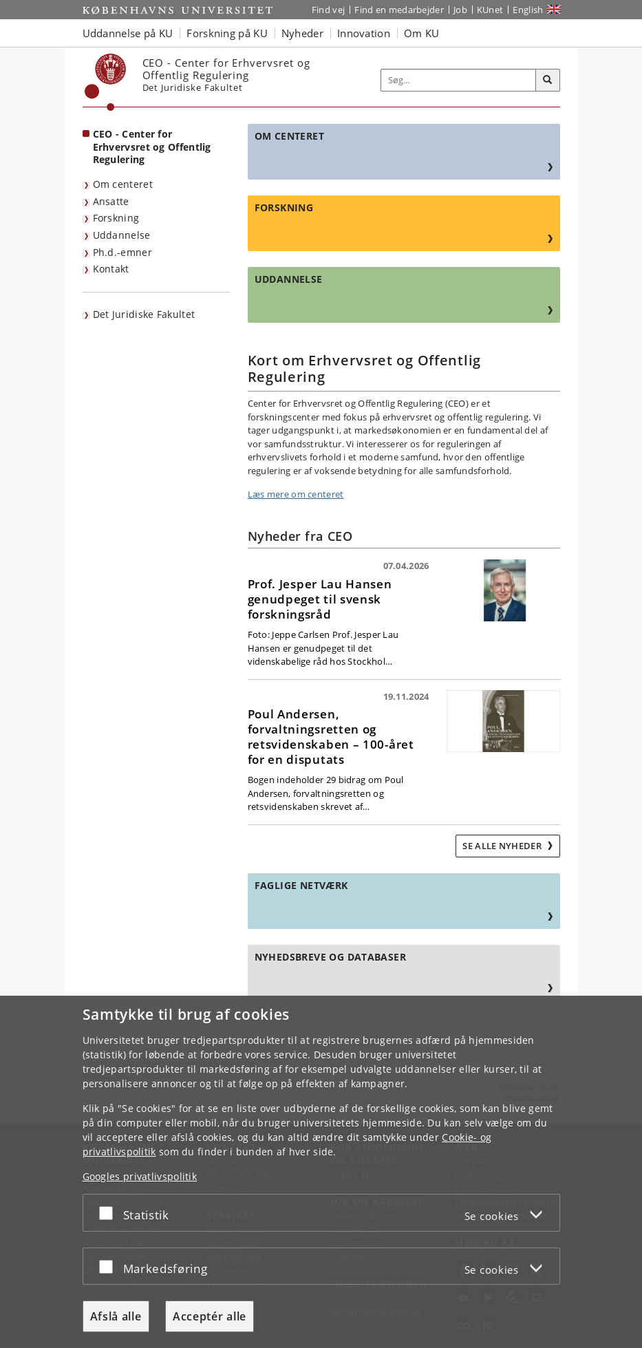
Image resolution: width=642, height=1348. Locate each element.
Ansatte (111, 201)
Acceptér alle (209, 1316)
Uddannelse (122, 235)
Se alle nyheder (503, 845)
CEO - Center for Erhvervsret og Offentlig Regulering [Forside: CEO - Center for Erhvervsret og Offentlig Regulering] (152, 146)
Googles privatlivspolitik (140, 1176)
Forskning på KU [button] (227, 33)
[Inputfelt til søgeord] (459, 80)
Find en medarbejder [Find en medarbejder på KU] (399, 9)
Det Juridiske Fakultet (144, 314)
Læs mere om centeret (296, 494)
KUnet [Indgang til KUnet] (490, 9)
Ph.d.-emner (122, 252)
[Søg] (547, 80)
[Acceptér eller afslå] (109, 1212)
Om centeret (123, 184)
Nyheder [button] (302, 33)
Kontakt (111, 268)
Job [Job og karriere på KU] (460, 9)
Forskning (116, 217)
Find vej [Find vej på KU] (328, 9)
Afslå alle (116, 1316)
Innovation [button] (363, 33)
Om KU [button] (422, 33)
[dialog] (321, 1172)
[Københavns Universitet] (106, 82)
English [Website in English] (528, 9)
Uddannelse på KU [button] (128, 33)
